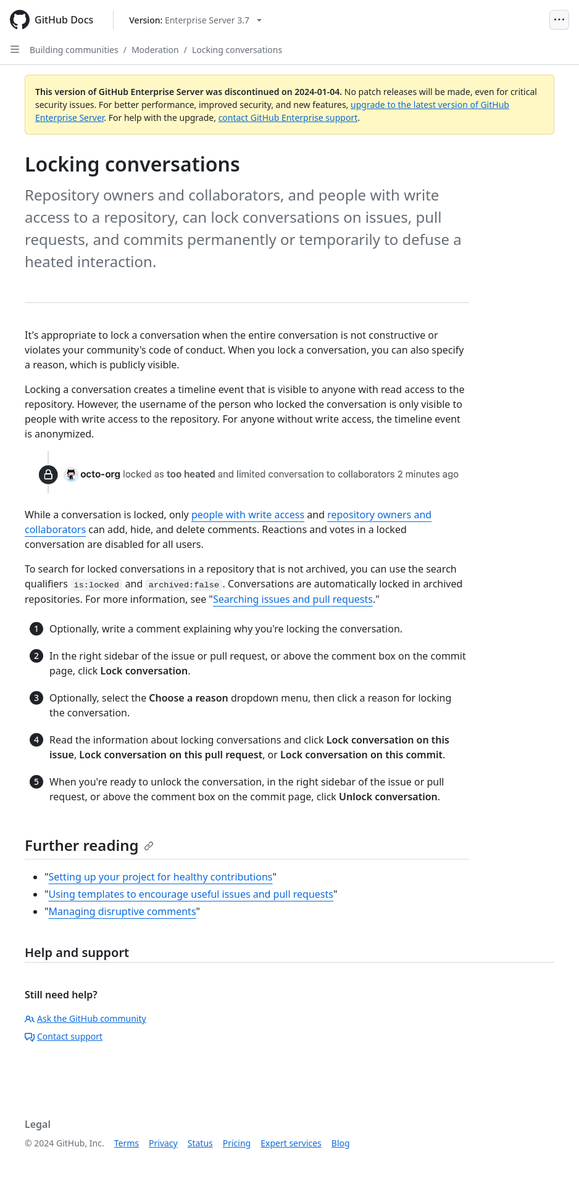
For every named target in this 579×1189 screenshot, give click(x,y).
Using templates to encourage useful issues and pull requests (191, 894)
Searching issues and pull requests (293, 599)
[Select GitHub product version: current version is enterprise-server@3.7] (195, 20)
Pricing (237, 1143)
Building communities (74, 50)
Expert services (291, 1143)
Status (200, 1143)
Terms (126, 1143)
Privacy (163, 1143)
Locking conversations (237, 50)
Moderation (155, 50)
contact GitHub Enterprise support (288, 117)
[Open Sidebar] (15, 49)
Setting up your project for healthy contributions (161, 877)
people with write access (247, 514)
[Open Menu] (559, 20)
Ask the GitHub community (85, 1018)
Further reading (89, 845)
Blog (340, 1143)
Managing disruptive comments (122, 911)
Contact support (63, 1036)
